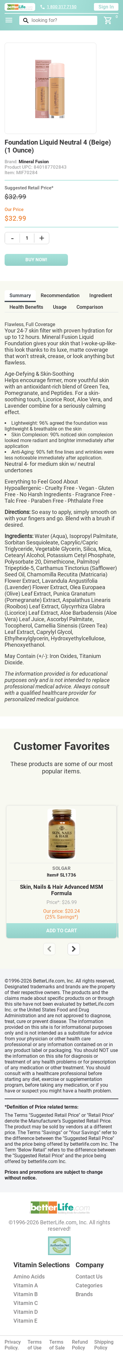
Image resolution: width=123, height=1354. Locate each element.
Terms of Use (35, 1345)
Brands (84, 1294)
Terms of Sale (57, 1345)
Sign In (106, 7)
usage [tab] (60, 307)
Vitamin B (25, 1294)
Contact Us (89, 1276)
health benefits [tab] (26, 307)
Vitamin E (25, 1320)
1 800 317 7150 (58, 6)
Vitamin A (25, 1285)
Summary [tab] (20, 295)
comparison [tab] (89, 307)
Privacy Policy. (13, 1345)
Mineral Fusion (34, 161)
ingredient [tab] (100, 295)
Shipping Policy (104, 1345)
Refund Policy (80, 1345)
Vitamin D (25, 1312)
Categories (89, 1285)
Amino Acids (29, 1276)
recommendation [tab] (60, 295)
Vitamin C (25, 1303)
